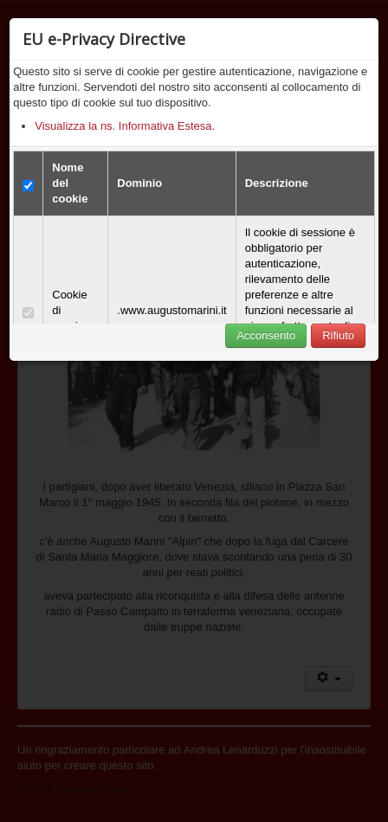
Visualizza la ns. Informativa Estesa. (125, 125)
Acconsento (265, 335)
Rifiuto (338, 335)
